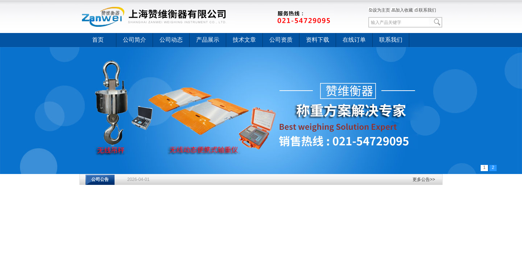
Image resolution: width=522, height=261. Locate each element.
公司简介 (134, 40)
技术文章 (244, 40)
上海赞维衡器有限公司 (207, 16)
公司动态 (171, 40)
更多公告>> (424, 179)
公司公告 (100, 179)
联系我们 (425, 10)
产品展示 (207, 40)
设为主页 (379, 10)
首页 (98, 40)
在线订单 (354, 40)
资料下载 (317, 40)
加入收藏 (402, 10)
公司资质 (281, 40)
